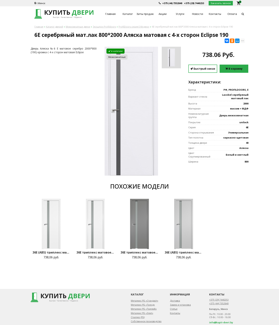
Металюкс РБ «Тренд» (143, 304)
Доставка (175, 300)
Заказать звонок (221, 3)
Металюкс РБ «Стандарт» (144, 300)
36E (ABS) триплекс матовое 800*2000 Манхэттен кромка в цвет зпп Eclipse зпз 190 (183, 252)
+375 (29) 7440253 (194, 3)
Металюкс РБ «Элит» (142, 313)
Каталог (127, 14)
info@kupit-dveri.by (221, 322)
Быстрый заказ (202, 68)
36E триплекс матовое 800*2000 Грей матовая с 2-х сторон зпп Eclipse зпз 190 (139, 252)
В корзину (234, 68)
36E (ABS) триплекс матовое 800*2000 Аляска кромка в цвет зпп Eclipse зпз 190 (51, 252)
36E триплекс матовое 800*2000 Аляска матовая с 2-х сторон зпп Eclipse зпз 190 (95, 252)
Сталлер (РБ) (138, 317)
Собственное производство (146, 321)
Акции (163, 14)
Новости (197, 14)
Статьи (173, 308)
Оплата (232, 14)
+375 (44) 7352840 (172, 3)
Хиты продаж (145, 14)
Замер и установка (180, 304)
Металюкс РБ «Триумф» (144, 308)
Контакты (215, 14)
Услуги (180, 14)
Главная (110, 14)
